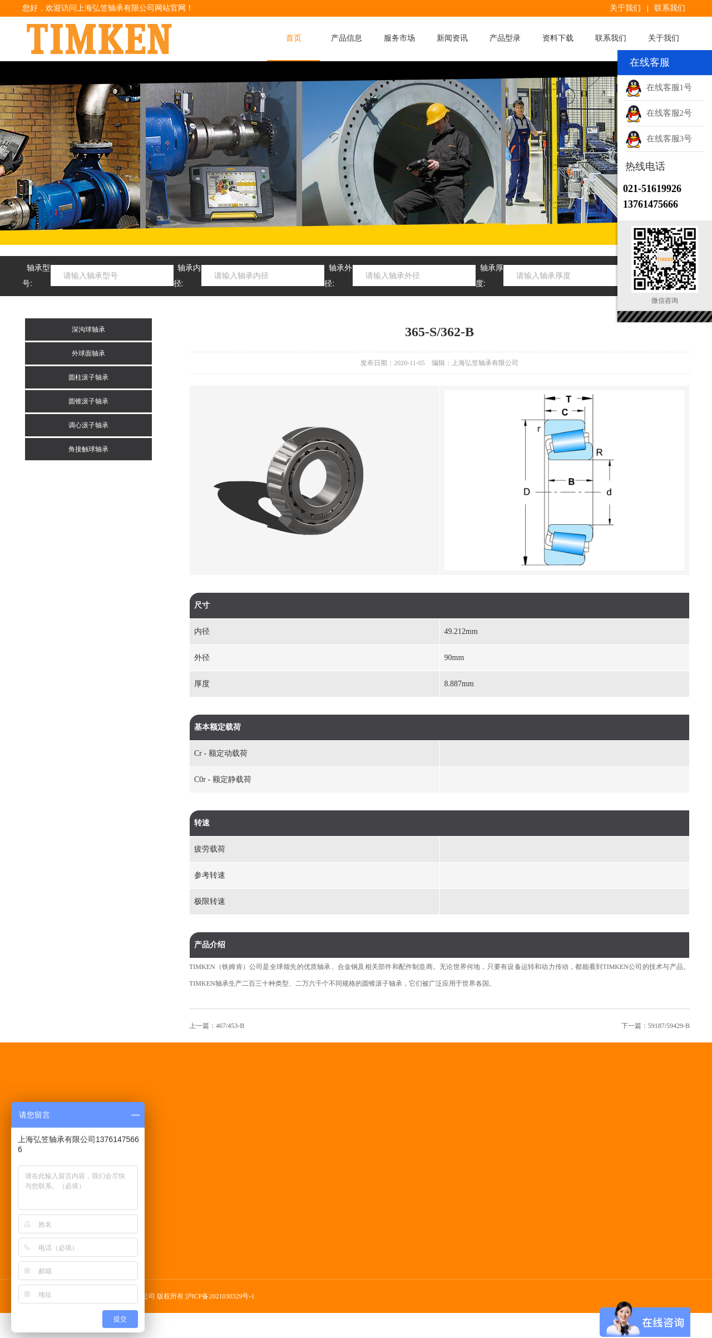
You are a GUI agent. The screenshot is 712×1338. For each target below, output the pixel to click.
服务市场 (399, 38)
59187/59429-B (669, 1026)
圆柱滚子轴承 (88, 377)
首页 (293, 38)
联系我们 (669, 8)
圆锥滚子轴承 (88, 401)
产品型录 (505, 38)
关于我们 (625, 8)
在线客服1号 (658, 87)
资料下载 (557, 38)
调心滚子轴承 (88, 425)
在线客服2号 (658, 113)
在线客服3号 (658, 138)
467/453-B (230, 1026)
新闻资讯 (452, 38)
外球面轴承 (88, 353)
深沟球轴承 (88, 329)
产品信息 (346, 38)
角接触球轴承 (88, 449)
